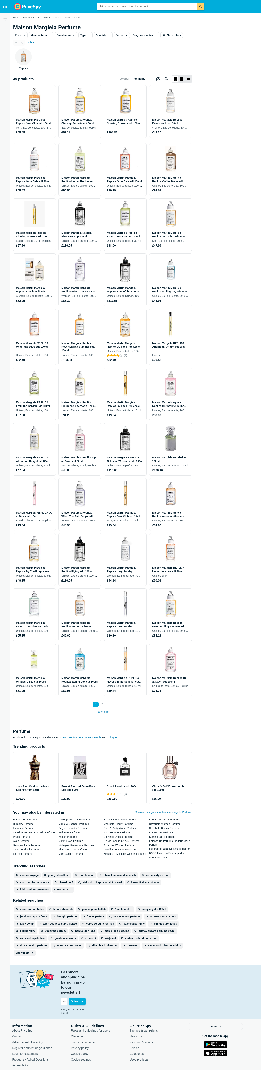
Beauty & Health (31, 17)
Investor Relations (144, 1021)
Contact (20, 1015)
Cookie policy (82, 1032)
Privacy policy (83, 1027)
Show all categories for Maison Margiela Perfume (163, 812)
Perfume (47, 17)
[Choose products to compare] (157, 79)
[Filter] (5, 19)
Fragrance (85, 737)
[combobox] (147, 6)
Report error (102, 711)
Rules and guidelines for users (93, 1009)
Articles (137, 1027)
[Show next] (108, 704)
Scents (64, 737)
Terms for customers (87, 1021)
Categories (140, 1032)
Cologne (112, 737)
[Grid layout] (175, 79)
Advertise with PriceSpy (30, 1021)
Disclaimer (81, 1015)
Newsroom (139, 1015)
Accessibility (23, 1044)
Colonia (96, 737)
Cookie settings (84, 1038)
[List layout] (181, 79)
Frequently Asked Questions (33, 1038)
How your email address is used (79, 989)
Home (16, 17)
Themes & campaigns (147, 1009)
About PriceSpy (25, 1009)
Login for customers (28, 1032)
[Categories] (5, 6)
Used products (142, 1038)
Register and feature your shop (35, 1027)
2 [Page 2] (101, 704)
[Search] (200, 6)
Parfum (73, 737)
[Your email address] (88, 981)
